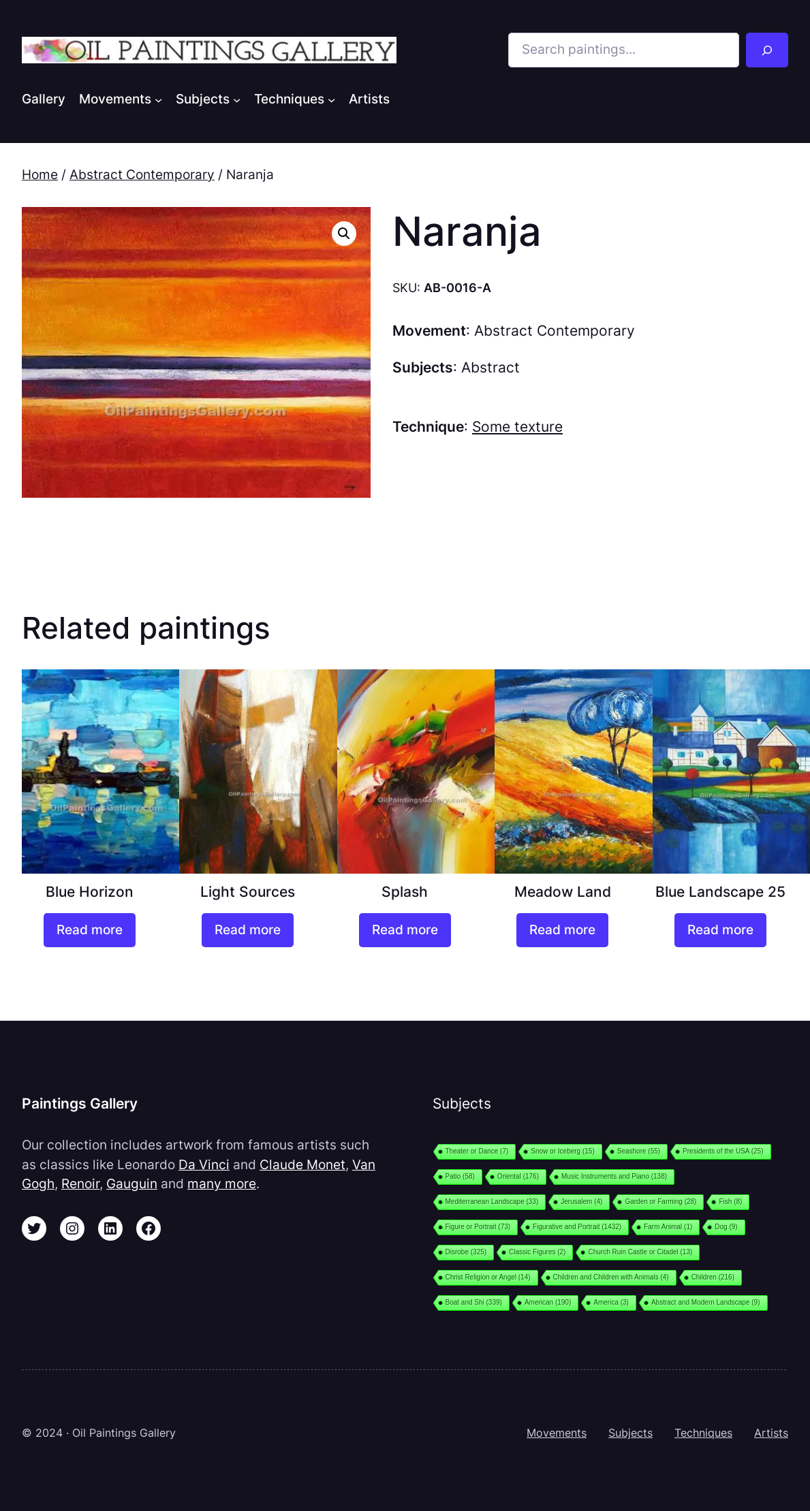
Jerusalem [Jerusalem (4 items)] (581, 1201)
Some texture (517, 426)
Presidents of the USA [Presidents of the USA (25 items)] (723, 1151)
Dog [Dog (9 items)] (726, 1226)
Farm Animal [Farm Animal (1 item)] (668, 1226)
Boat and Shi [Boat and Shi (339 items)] (474, 1302)
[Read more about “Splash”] (405, 930)
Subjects (630, 1433)
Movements (557, 1433)
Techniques (703, 1433)
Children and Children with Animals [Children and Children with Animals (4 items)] (611, 1277)
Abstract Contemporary (142, 174)
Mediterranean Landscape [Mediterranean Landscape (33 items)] (492, 1201)
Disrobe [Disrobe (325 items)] (466, 1252)
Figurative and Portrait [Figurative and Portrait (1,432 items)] (577, 1226)
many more (221, 1184)
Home (40, 174)
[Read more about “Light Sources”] (248, 930)
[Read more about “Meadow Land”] (562, 930)
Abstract (490, 367)
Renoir (80, 1184)
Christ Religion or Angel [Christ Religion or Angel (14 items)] (488, 1277)
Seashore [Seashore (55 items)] (638, 1151)
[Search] (767, 50)
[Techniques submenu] (331, 100)
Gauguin (131, 1184)
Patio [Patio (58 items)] (460, 1176)
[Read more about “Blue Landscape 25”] (720, 930)
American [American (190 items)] (548, 1302)
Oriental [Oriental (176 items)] (518, 1176)
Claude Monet (302, 1165)
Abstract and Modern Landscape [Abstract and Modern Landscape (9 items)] (705, 1302)
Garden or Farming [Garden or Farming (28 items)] (660, 1201)
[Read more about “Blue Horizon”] (90, 930)
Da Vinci (204, 1165)
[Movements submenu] (158, 100)
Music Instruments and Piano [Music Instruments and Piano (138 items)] (614, 1176)
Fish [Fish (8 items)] (730, 1201)
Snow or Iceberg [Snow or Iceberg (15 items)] (562, 1151)
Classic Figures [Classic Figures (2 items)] (537, 1252)
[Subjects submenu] (236, 100)
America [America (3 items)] (611, 1302)
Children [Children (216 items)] (712, 1277)
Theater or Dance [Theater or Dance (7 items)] (477, 1151)
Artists (771, 1433)
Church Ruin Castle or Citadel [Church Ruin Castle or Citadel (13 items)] (640, 1252)
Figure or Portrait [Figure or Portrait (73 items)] (478, 1226)
